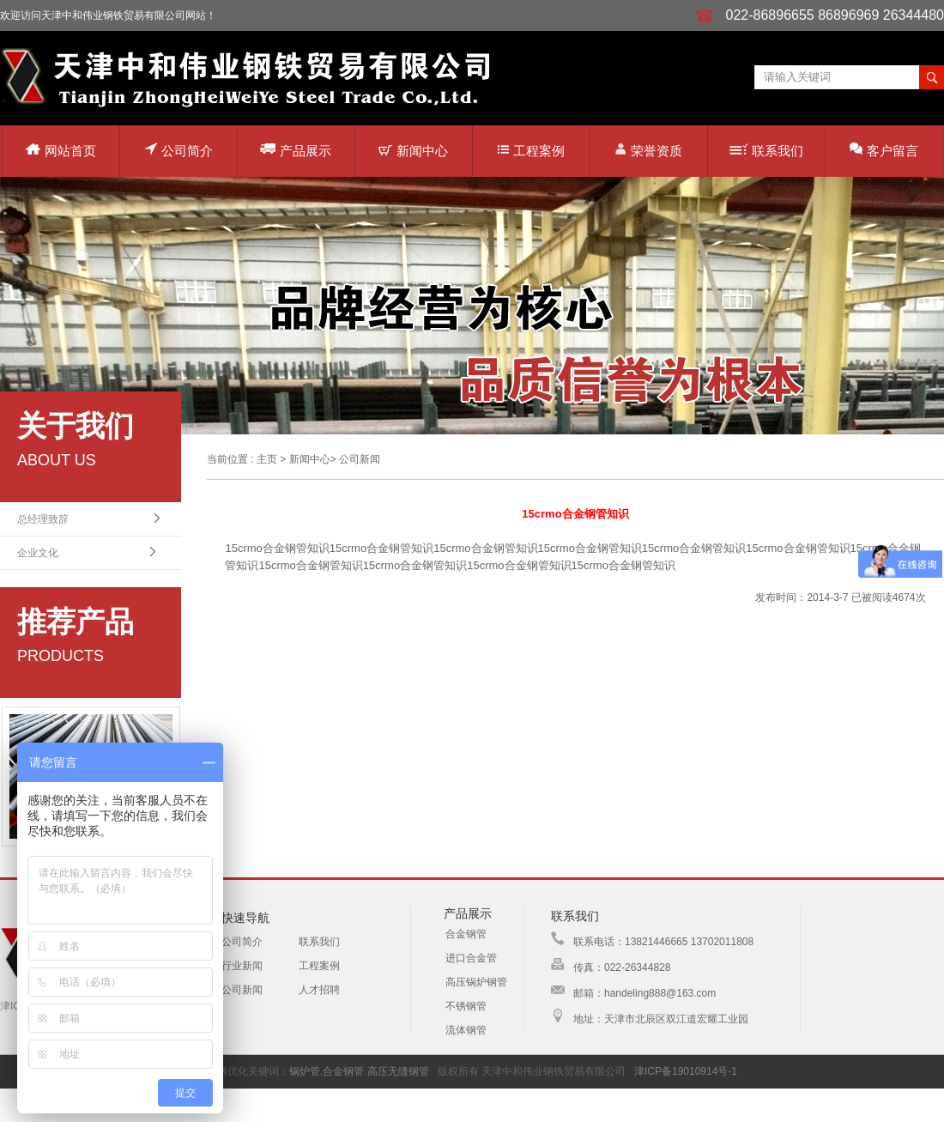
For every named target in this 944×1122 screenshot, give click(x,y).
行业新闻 (242, 966)
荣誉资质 (648, 150)
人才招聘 (319, 990)
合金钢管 (466, 934)
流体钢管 (466, 1030)
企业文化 (37, 553)
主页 (267, 459)
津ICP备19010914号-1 (685, 1071)
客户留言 (884, 150)
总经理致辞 (43, 519)
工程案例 (531, 150)
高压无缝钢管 (398, 1071)
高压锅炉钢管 (476, 982)
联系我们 (766, 150)
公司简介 (178, 150)
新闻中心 (413, 150)
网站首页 (61, 150)
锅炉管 (304, 1071)
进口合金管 (471, 958)
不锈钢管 (466, 1006)
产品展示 (295, 150)
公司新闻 (359, 459)
